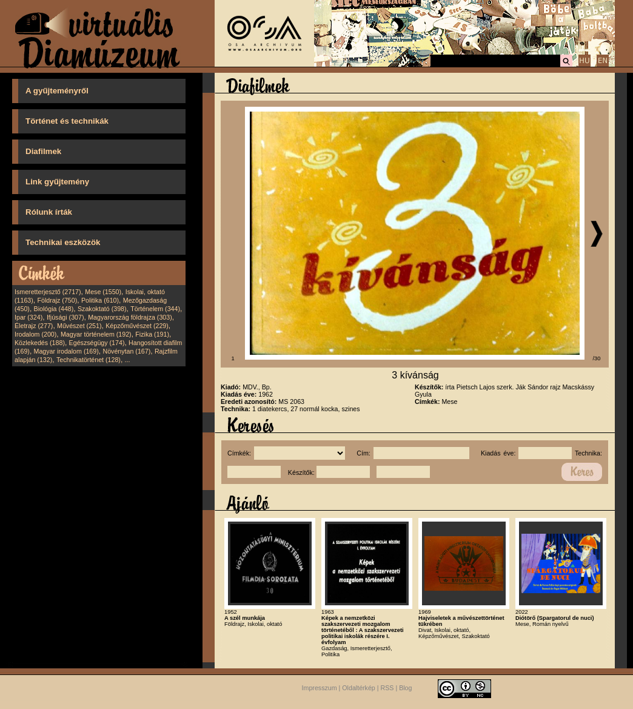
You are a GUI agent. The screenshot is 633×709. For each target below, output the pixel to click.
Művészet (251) (79, 325)
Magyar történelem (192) (96, 334)
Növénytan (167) (126, 351)
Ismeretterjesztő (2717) (48, 291)
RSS (387, 687)
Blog (405, 687)
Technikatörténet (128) (88, 359)
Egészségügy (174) (97, 342)
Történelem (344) (155, 308)
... (127, 359)
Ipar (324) (28, 317)
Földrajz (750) (57, 300)
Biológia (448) (54, 308)
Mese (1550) (103, 291)
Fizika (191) (152, 334)
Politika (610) (100, 300)
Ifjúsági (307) (65, 317)
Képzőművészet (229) (137, 325)
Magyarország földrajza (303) (130, 317)
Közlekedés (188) (40, 342)
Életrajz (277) (34, 325)
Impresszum (319, 687)
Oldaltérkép (358, 687)
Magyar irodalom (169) (66, 351)
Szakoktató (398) (102, 308)
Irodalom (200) (35, 334)
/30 (597, 358)
